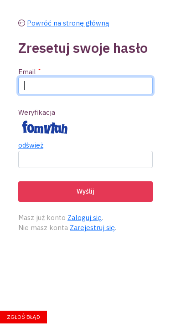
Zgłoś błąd (23, 316)
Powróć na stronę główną (68, 23)
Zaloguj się (84, 217)
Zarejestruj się (92, 227)
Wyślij (85, 191)
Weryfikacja (36, 112)
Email (27, 71)
